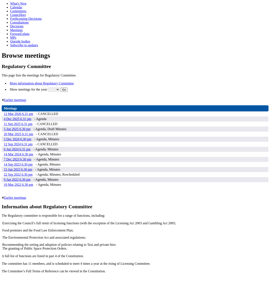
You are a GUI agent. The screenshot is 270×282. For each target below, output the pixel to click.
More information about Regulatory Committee (42, 83)
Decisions (16, 26)
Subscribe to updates (24, 45)
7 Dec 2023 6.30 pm (17, 159)
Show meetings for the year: (29, 89)
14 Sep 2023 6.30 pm (18, 164)
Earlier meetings (14, 100)
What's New (18, 3)
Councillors (18, 15)
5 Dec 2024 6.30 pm (17, 139)
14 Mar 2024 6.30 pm (18, 154)
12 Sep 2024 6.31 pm (18, 144)
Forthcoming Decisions (26, 18)
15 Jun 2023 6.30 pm (18, 169)
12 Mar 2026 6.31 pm (18, 114)
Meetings (16, 30)
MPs (13, 37)
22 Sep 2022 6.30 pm (18, 174)
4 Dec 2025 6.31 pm (17, 119)
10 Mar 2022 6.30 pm (18, 184)
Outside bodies (20, 41)
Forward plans (20, 34)
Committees (18, 11)
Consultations (19, 22)
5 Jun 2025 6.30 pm (17, 129)
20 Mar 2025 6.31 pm (18, 134)
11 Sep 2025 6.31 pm (18, 124)
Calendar (16, 7)
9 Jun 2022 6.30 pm (17, 179)
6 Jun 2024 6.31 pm (17, 149)
